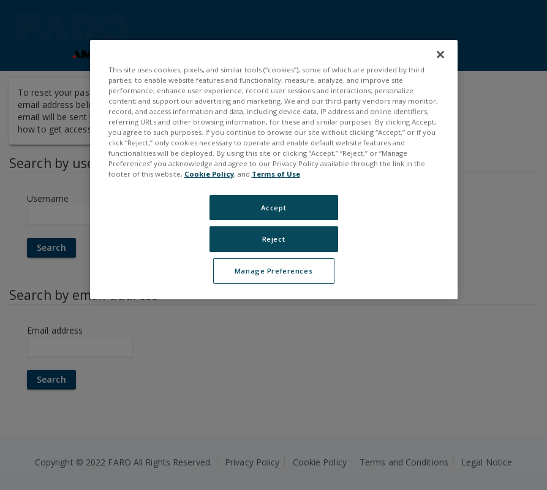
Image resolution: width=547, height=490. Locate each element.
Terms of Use (276, 173)
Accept (273, 207)
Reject (273, 238)
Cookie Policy (209, 173)
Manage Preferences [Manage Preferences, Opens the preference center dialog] (273, 270)
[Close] (440, 54)
